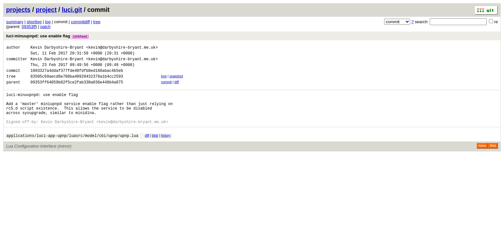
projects (18, 9)
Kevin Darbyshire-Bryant (57, 48)
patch (45, 26)
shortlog (34, 21)
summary (14, 21)
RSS (493, 160)
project (46, 9)
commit (166, 88)
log (47, 21)
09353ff (28, 26)
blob (155, 149)
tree (96, 21)
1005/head (80, 36)
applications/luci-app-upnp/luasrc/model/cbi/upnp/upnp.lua (72, 150)
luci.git (72, 9)
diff (177, 88)
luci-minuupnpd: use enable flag (47, 36)
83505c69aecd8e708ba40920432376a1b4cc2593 (77, 82)
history (165, 149)
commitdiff (80, 21)
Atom (482, 160)
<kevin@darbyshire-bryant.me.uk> (122, 48)
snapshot (176, 81)
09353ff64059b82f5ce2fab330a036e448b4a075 (77, 89)
